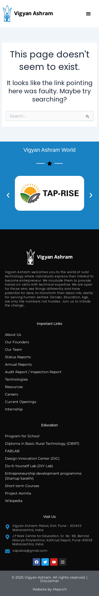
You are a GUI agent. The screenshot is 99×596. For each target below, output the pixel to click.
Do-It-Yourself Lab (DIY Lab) (29, 466)
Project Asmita (18, 493)
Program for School (22, 436)
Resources (14, 387)
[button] (88, 13)
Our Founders (17, 342)
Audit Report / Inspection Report (33, 372)
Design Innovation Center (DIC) (32, 458)
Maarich (60, 589)
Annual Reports (18, 364)
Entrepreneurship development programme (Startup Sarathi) (43, 476)
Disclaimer (49, 581)
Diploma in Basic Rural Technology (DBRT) (42, 443)
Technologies (16, 379)
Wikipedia (13, 500)
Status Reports (18, 357)
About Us (13, 334)
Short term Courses (22, 486)
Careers (11, 394)
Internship (14, 409)
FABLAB (12, 451)
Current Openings (20, 401)
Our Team (13, 349)
